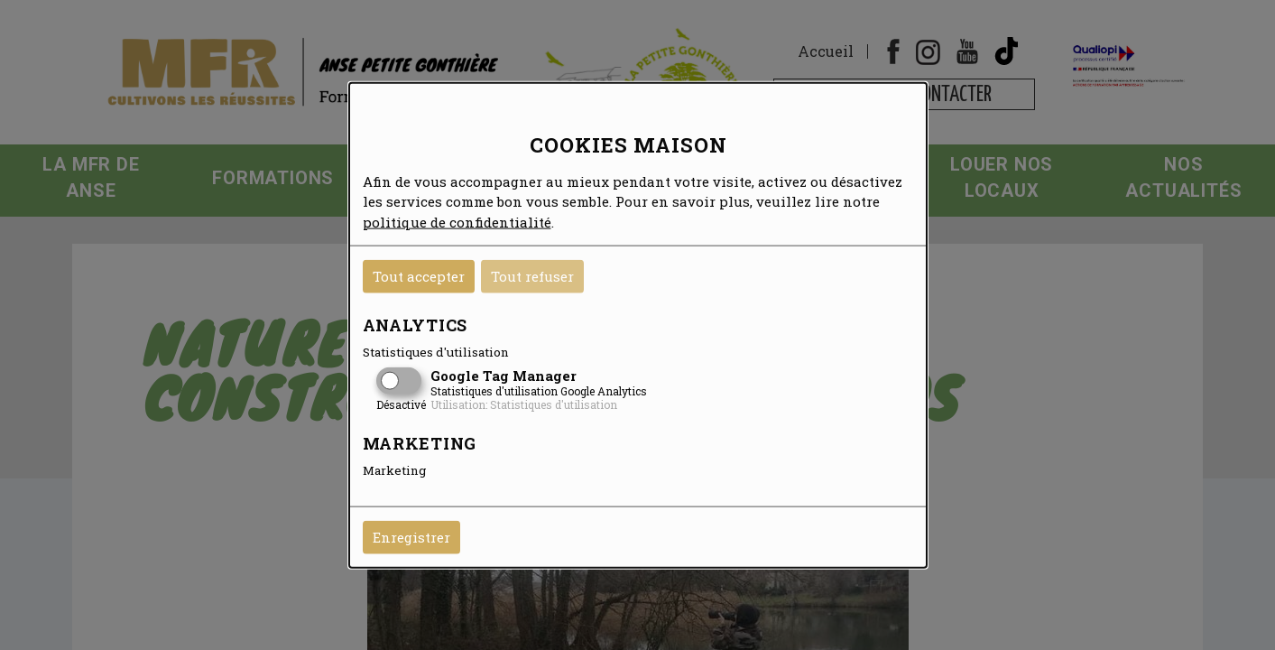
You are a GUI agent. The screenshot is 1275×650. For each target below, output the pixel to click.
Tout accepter (419, 276)
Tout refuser (532, 276)
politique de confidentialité (457, 221)
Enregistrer (411, 537)
